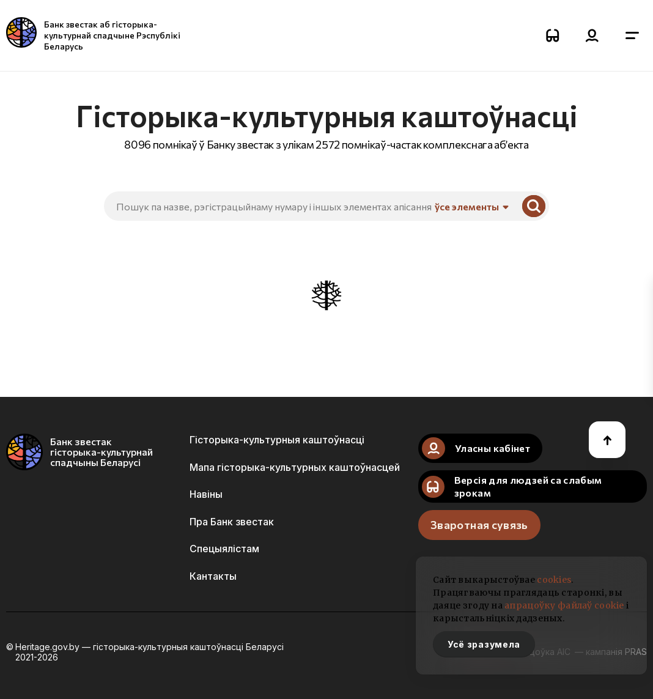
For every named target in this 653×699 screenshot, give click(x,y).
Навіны (206, 494)
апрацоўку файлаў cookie (564, 605)
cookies (554, 579)
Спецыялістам (224, 548)
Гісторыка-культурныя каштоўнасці (277, 440)
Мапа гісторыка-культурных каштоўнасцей (295, 467)
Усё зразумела (484, 644)
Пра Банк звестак (232, 522)
